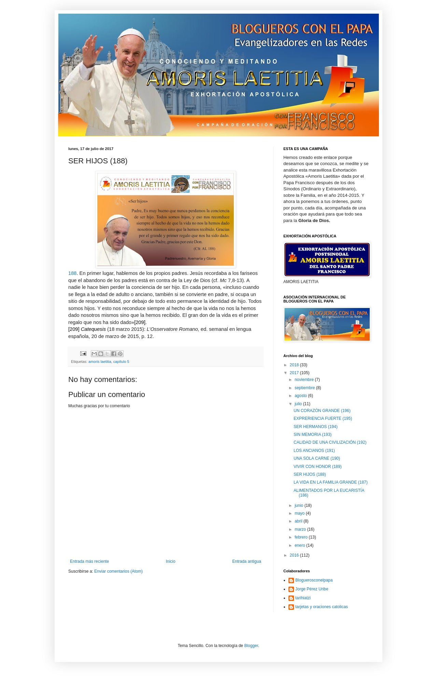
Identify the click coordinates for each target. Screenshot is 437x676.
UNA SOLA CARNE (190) (317, 458)
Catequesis (93, 329)
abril (299, 521)
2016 (295, 555)
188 (72, 273)
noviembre (305, 379)
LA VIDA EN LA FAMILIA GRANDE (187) (331, 482)
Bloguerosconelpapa (314, 580)
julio (299, 403)
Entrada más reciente (89, 561)
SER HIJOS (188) (310, 474)
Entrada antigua (246, 561)
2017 (295, 372)
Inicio (170, 561)
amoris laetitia (99, 361)
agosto (301, 395)
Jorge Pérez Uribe (311, 589)
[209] (139, 322)
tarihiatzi (303, 598)
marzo (301, 529)
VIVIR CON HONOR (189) (318, 466)
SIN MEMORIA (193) (313, 434)
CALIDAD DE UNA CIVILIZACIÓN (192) (330, 442)
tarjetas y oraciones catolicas (321, 606)
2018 (295, 365)
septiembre (305, 387)
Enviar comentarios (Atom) (118, 571)
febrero (302, 537)
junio (300, 505)
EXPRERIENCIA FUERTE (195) (323, 418)
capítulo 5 (121, 361)
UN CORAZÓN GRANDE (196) (322, 410)
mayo (300, 513)
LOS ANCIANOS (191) (314, 450)
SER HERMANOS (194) (316, 426)
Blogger (251, 645)
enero (300, 545)
